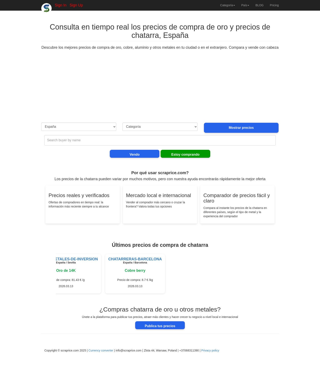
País (245, 5)
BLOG (259, 5)
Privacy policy (210, 350)
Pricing (274, 5)
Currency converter (101, 350)
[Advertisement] (160, 91)
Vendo (135, 154)
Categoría (227, 5)
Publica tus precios (160, 326)
